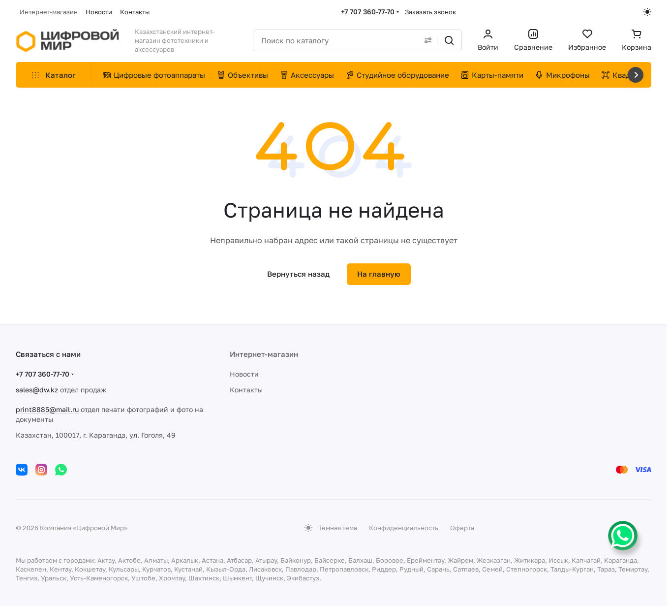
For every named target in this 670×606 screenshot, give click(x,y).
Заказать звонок (430, 12)
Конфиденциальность (403, 528)
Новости (244, 374)
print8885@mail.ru (47, 409)
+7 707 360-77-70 (368, 11)
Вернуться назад (298, 273)
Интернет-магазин (264, 354)
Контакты (246, 389)
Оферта (462, 528)
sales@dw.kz (37, 389)
